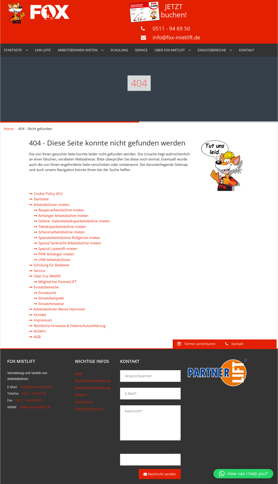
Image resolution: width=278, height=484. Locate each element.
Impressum (43, 300)
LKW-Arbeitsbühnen (54, 239)
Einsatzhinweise (51, 283)
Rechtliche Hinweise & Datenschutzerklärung (70, 305)
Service (141, 30)
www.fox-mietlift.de (35, 387)
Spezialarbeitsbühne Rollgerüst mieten (69, 217)
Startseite (13, 30)
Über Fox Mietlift (170, 30)
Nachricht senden (159, 453)
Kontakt (246, 30)
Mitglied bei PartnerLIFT (57, 261)
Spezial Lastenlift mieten (57, 228)
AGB (37, 316)
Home (9, 108)
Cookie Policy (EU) (48, 173)
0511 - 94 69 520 (28, 380)
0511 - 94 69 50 (241, 7)
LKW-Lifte (43, 30)
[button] (243, 473)
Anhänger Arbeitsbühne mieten (63, 195)
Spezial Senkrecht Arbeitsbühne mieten (69, 222)
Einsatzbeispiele (51, 278)
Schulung (119, 30)
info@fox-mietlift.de (246, 16)
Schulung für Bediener (52, 244)
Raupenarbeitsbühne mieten (61, 189)
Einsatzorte (47, 272)
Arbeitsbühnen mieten (78, 30)
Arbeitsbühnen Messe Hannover (59, 289)
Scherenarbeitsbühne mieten (61, 211)
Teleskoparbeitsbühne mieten (62, 206)
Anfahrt (40, 311)
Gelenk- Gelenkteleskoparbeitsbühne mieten (74, 200)
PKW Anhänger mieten (56, 233)
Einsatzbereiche (212, 30)
